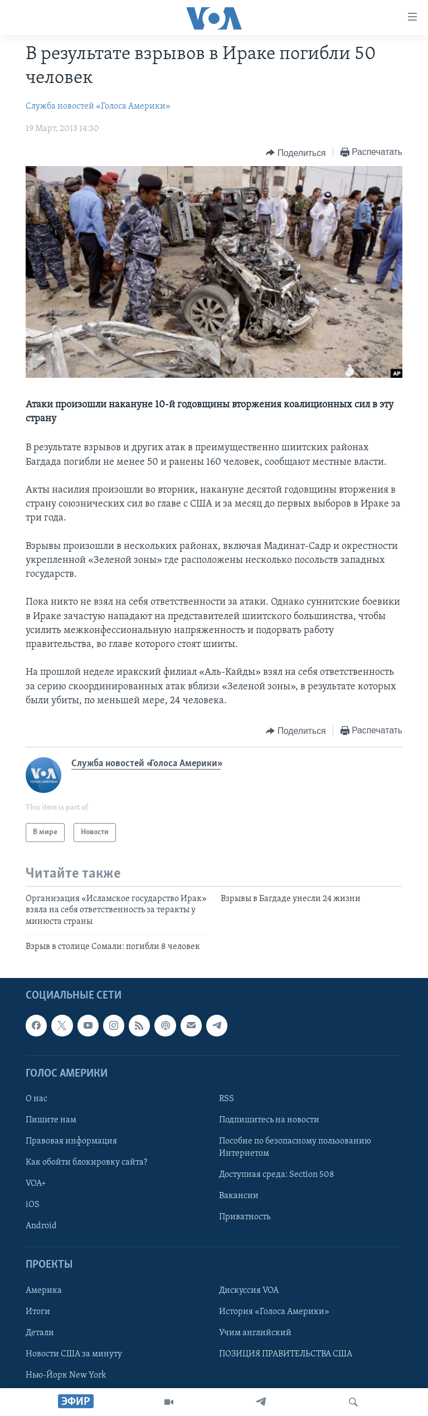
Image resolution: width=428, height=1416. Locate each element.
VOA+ (36, 1184)
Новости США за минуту (74, 1354)
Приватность (244, 1217)
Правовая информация (71, 1141)
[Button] (295, 153)
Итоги (38, 1311)
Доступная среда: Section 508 (276, 1175)
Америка (44, 1290)
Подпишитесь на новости (269, 1120)
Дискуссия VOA (249, 1290)
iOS (33, 1205)
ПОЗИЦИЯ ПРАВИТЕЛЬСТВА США (285, 1354)
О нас (36, 1098)
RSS (226, 1098)
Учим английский (255, 1333)
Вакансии (239, 1196)
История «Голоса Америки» (274, 1311)
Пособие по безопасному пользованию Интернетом (295, 1148)
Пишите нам (51, 1120)
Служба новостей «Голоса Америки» (98, 106)
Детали (40, 1333)
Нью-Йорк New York (66, 1375)
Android (41, 1226)
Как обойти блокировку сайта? (86, 1163)
